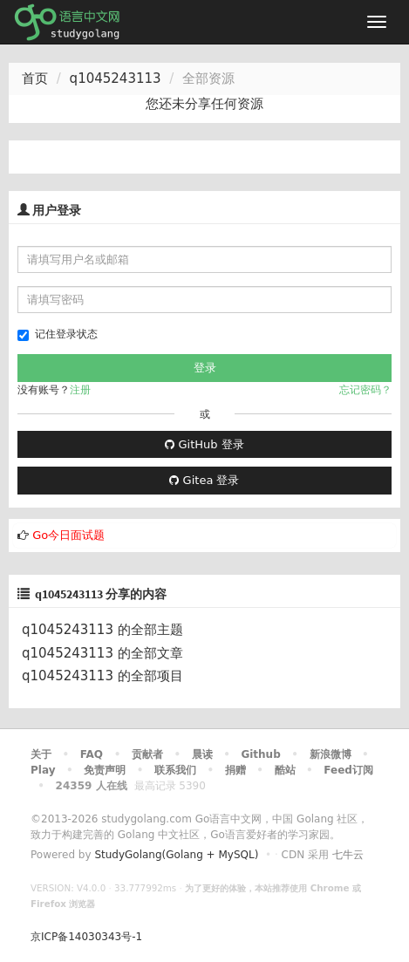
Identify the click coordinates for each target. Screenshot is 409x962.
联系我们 (175, 770)
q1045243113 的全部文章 (102, 653)
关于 (41, 754)
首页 (35, 78)
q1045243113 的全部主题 (102, 630)
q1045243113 (115, 78)
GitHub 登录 (204, 444)
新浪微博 (330, 754)
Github (260, 754)
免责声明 (105, 770)
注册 (80, 390)
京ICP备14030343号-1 (86, 937)
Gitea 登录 (204, 480)
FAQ (91, 754)
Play (43, 770)
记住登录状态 (57, 334)
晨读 (202, 754)
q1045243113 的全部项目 (102, 676)
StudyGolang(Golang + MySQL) (176, 855)
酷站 (285, 770)
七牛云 (348, 855)
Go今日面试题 (68, 535)
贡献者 (147, 754)
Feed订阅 (348, 770)
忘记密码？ (365, 390)
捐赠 (235, 770)
